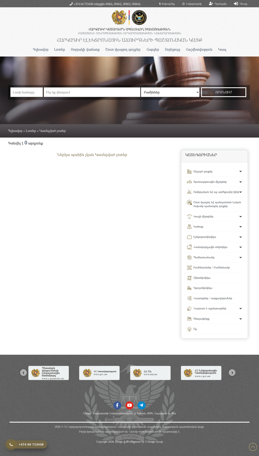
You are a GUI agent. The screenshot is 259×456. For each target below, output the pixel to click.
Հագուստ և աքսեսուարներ (209, 308)
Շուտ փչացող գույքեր (123, 49)
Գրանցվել (221, 3)
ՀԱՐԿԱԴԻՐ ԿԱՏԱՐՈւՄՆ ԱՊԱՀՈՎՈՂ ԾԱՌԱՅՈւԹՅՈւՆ (129, 29)
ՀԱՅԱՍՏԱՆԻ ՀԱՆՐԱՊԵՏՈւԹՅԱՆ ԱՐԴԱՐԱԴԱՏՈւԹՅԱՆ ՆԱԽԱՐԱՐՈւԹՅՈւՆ (129, 33)
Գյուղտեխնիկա (202, 288)
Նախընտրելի (192, 3)
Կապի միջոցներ (203, 216)
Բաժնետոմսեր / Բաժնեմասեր (211, 267)
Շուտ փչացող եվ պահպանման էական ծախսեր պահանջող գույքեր (217, 204)
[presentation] (23, 372)
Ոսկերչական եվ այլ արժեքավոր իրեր (216, 192)
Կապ (222, 49)
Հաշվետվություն (199, 49)
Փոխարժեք (167, 3)
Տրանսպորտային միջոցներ (210, 182)
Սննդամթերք (201, 318)
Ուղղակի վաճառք (85, 49)
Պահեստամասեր (203, 257)
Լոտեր (59, 49)
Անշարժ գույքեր (202, 171)
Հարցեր (152, 49)
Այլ (195, 329)
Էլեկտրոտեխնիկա (204, 237)
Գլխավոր (41, 49)
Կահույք (198, 226)
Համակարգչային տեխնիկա (210, 247)
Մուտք (243, 3)
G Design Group (154, 441)
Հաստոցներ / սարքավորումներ (212, 298)
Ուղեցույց (172, 49)
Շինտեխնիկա (201, 278)
